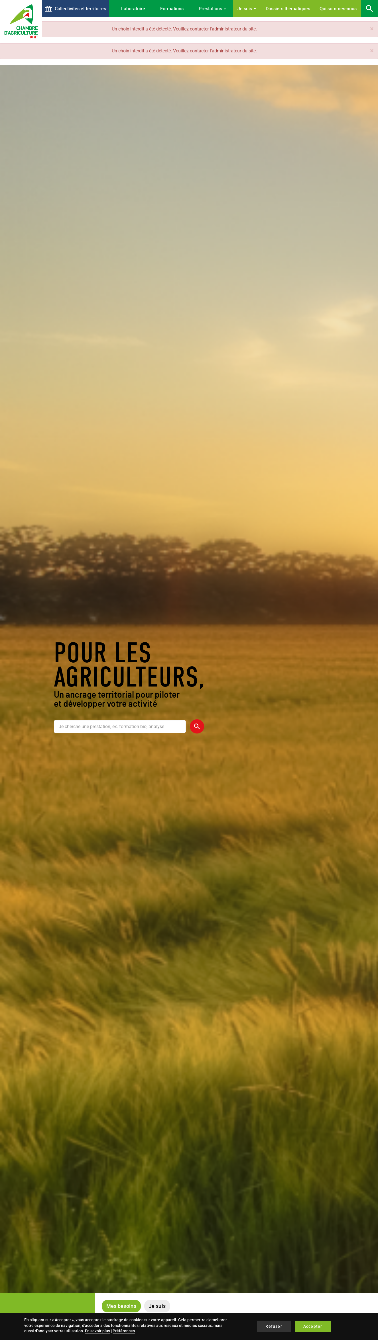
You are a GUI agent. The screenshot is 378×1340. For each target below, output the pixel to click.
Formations (172, 8)
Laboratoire (133, 8)
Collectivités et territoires (80, 8)
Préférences (124, 1331)
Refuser (273, 1326)
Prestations (212, 8)
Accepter (312, 1326)
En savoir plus (97, 1331)
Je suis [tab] (157, 1306)
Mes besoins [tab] (121, 1306)
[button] (372, 28)
